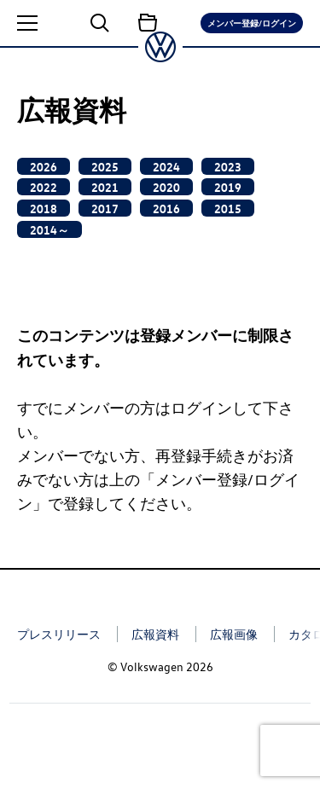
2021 (105, 186)
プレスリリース (59, 634)
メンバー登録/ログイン (251, 22)
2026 (43, 166)
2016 (166, 208)
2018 (43, 208)
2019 (227, 186)
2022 (43, 186)
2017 (105, 208)
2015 (227, 208)
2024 (166, 166)
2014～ (49, 229)
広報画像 (234, 634)
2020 (166, 186)
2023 (227, 166)
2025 (105, 166)
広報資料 (155, 634)
